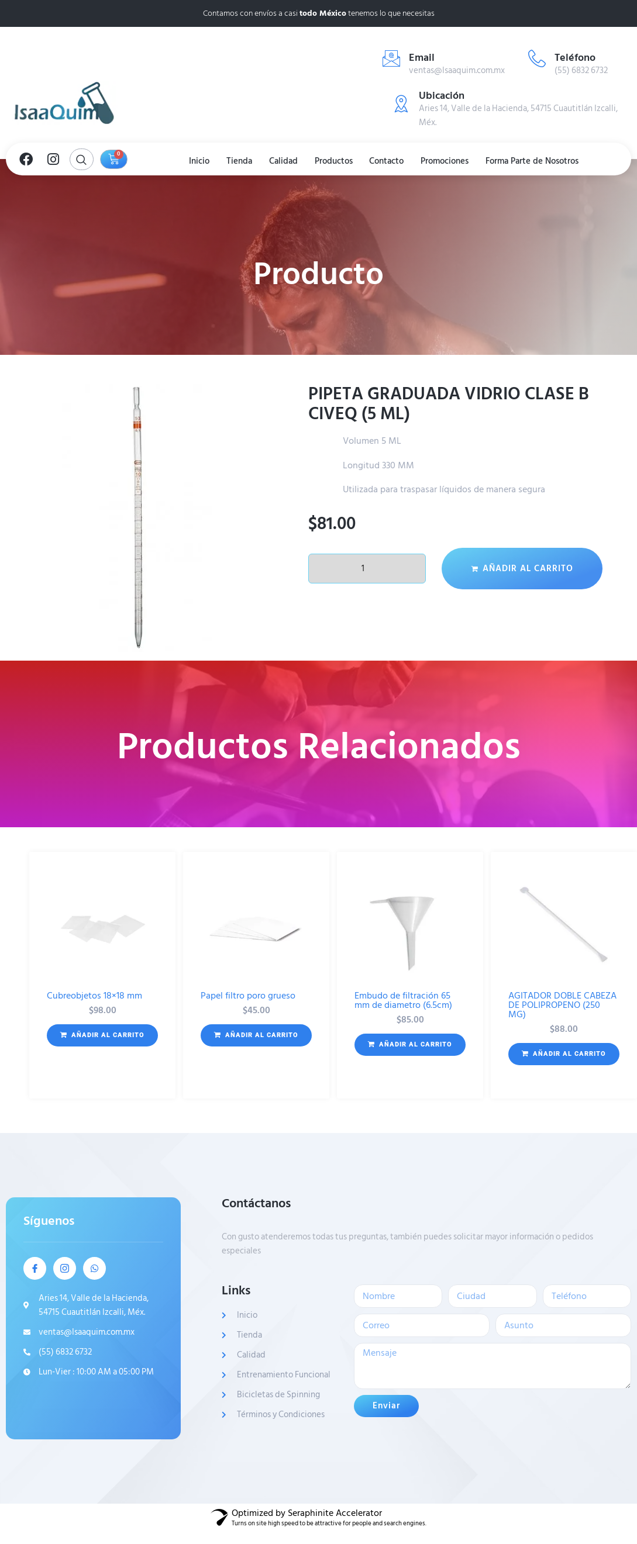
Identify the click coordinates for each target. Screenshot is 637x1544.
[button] (102, 1035)
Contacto (389, 160)
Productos (334, 160)
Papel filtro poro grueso (248, 995)
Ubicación (441, 95)
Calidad (282, 160)
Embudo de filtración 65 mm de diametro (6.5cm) (403, 1000)
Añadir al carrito (527, 568)
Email (422, 57)
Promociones (449, 160)
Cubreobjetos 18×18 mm (94, 995)
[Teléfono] (537, 58)
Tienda (236, 160)
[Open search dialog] (82, 159)
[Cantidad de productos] (367, 568)
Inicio (194, 160)
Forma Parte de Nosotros (538, 160)
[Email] (391, 58)
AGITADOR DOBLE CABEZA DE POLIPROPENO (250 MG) (562, 1005)
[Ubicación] (401, 103)
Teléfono (575, 57)
